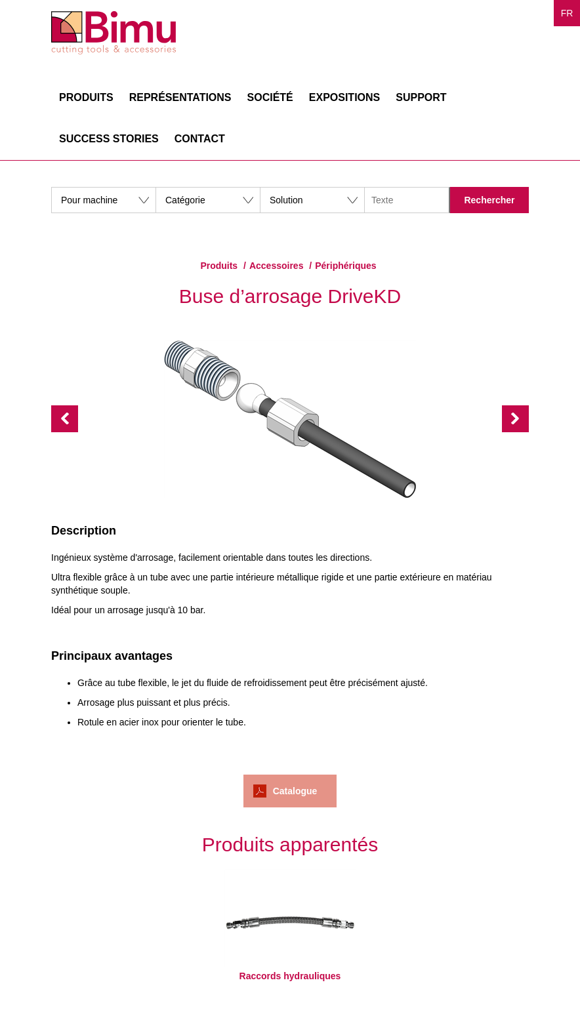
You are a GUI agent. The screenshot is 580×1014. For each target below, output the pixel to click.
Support (421, 97)
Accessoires (276, 265)
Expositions (344, 97)
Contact (200, 138)
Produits (86, 97)
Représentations (180, 97)
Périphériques (345, 265)
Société (270, 97)
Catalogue (295, 791)
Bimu (113, 32)
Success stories (109, 138)
